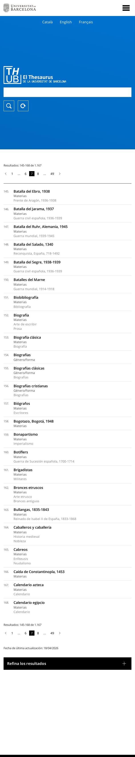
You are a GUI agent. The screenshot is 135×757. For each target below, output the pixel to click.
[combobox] (67, 92)
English (66, 22)
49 (52, 174)
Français (86, 22)
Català (47, 22)
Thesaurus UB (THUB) (48, 75)
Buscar (9, 106)
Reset (23, 106)
